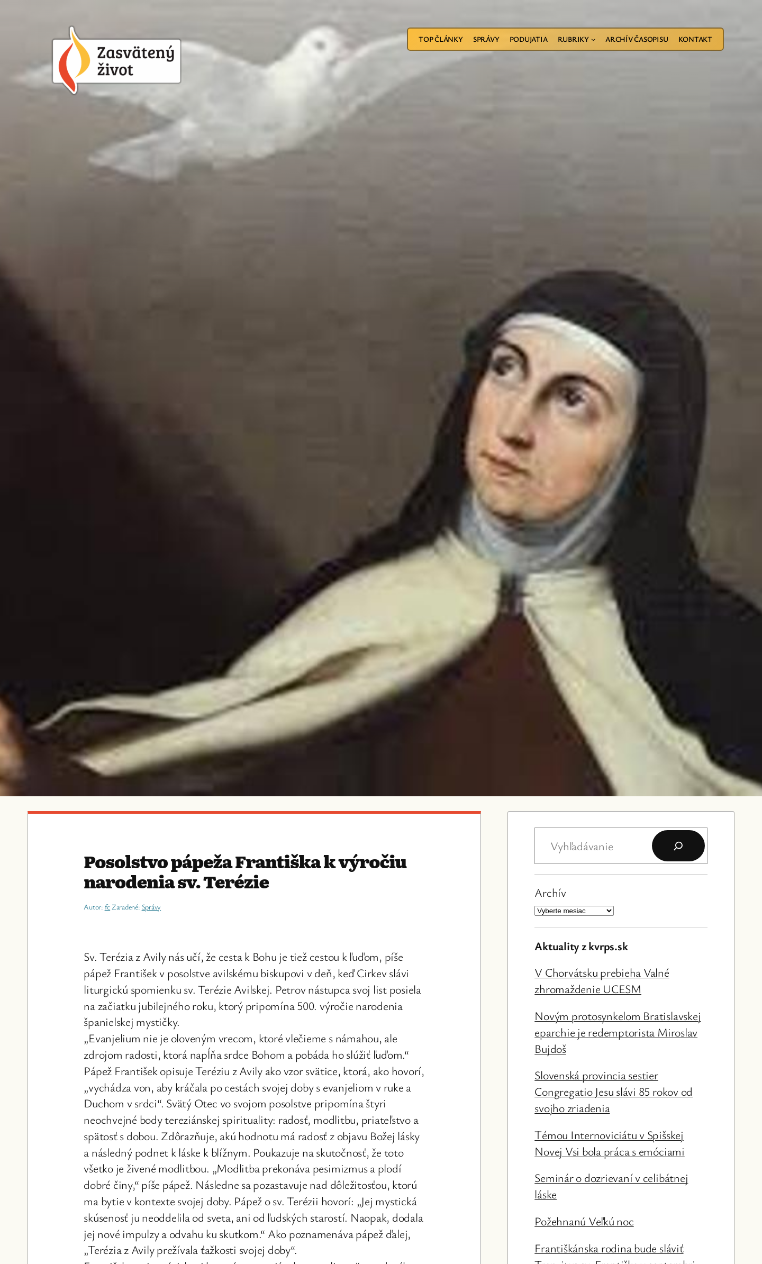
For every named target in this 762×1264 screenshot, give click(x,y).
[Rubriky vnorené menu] (593, 39)
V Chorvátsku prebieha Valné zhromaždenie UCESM (601, 980)
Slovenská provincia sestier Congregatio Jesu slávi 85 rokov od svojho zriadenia (613, 1091)
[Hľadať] (678, 846)
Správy (151, 907)
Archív (550, 892)
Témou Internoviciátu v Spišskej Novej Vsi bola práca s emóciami (609, 1143)
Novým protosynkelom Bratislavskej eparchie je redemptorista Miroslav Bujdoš (617, 1032)
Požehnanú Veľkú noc (583, 1221)
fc (108, 907)
